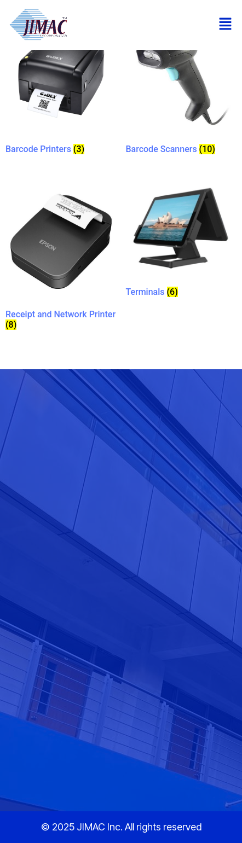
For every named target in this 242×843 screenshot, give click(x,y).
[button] (226, 25)
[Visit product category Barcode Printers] (61, 89)
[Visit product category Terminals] (181, 243)
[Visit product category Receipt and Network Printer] (61, 259)
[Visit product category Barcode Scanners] (181, 89)
